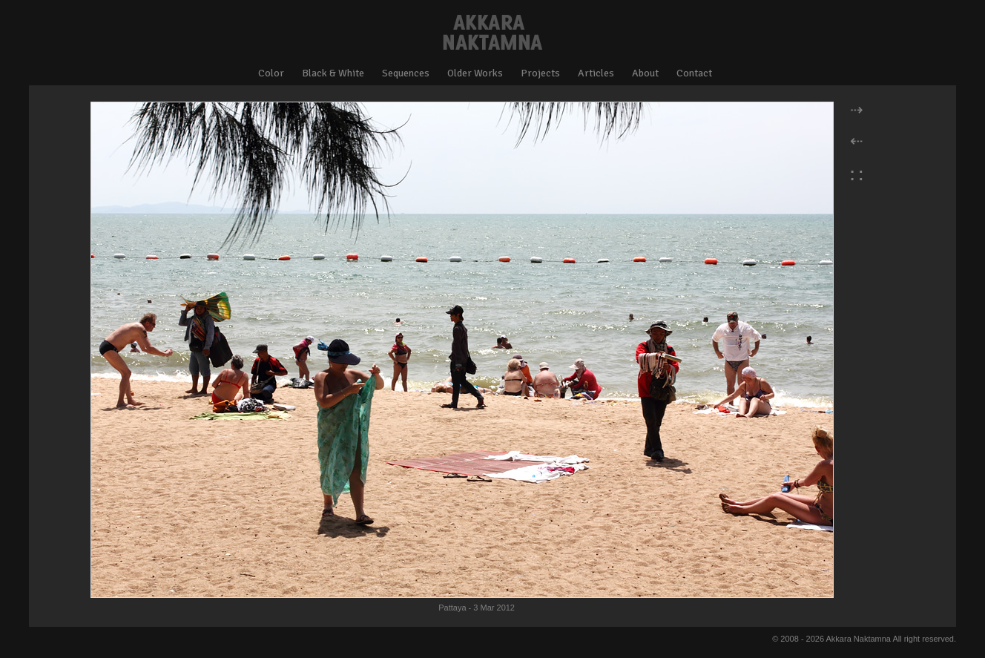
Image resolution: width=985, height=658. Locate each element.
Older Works (475, 73)
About (645, 73)
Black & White (333, 73)
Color (271, 73)
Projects (540, 73)
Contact (694, 73)
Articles (596, 73)
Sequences (405, 73)
